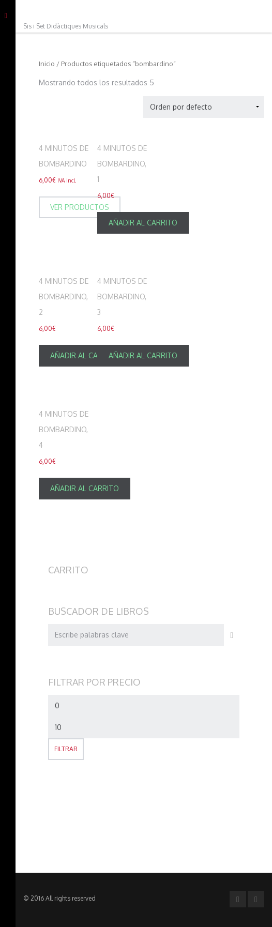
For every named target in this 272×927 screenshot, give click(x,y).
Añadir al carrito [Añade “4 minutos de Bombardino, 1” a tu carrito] (143, 222)
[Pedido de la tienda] (203, 107)
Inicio (47, 63)
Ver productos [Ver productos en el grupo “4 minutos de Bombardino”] (79, 207)
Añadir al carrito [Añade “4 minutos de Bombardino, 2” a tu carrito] (84, 355)
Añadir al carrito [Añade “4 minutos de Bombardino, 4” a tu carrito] (84, 488)
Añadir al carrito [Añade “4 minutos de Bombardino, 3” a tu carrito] (143, 355)
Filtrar (66, 749)
